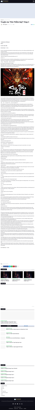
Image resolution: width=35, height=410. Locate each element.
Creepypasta (3, 395)
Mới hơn (2, 306)
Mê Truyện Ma (19, 407)
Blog (1, 389)
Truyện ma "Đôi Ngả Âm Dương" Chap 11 (28, 280)
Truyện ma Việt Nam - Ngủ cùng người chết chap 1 (14, 346)
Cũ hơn (33, 306)
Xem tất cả (33, 269)
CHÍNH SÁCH (21, 408)
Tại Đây (8, 247)
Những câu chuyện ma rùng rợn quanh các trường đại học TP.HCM (17, 329)
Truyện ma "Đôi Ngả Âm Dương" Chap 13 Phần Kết (5, 280)
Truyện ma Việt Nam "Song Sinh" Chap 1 (8, 322)
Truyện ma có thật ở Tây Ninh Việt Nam (12, 333)
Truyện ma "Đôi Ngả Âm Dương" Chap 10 (7, 377)
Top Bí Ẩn (2, 387)
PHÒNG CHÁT (16, 408)
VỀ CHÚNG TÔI (11, 408)
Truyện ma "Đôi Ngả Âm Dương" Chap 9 (7, 380)
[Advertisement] (17, 10)
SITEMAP (25, 408)
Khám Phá (2, 388)
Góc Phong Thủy (3, 391)
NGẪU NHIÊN (9, 325)
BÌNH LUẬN (26, 325)
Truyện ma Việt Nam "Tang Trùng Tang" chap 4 (14, 342)
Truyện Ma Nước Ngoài (4, 392)
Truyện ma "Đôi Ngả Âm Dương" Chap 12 (16, 280)
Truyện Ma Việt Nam (4, 385)
